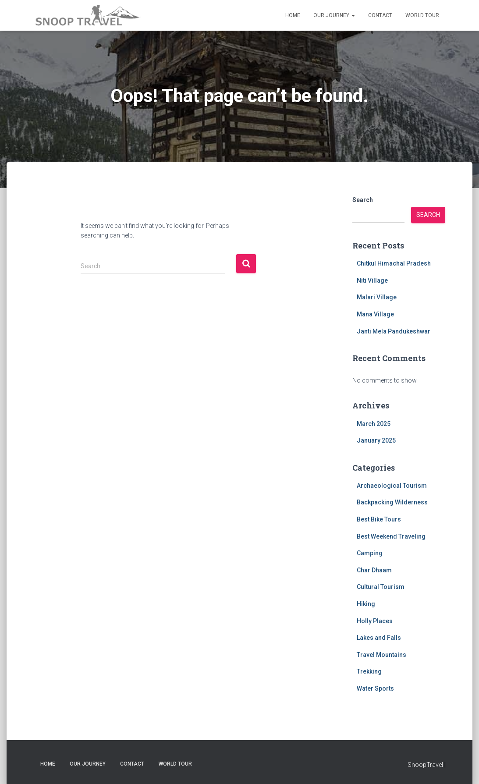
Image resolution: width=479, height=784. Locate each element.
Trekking (369, 671)
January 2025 (376, 440)
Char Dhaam (374, 570)
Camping (370, 553)
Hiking (366, 603)
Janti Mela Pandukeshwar (393, 331)
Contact (380, 15)
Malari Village (377, 297)
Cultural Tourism (380, 586)
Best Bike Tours (379, 519)
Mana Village (375, 314)
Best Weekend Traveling (391, 536)
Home (292, 15)
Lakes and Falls (379, 637)
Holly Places (375, 620)
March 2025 (373, 423)
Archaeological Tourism (392, 485)
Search (362, 199)
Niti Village (372, 280)
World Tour (422, 15)
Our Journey (334, 15)
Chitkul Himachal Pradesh (394, 263)
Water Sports (375, 688)
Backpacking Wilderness (392, 502)
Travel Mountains (381, 654)
